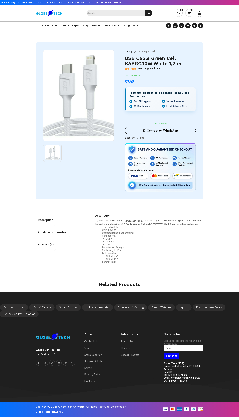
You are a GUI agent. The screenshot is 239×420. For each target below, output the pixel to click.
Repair (76, 25)
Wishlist (96, 25)
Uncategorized (146, 51)
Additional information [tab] (52, 232)
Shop (66, 25)
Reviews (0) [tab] (46, 244)
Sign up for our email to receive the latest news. (182, 342)
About (56, 25)
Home (45, 25)
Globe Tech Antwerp (71, 406)
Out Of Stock (132, 75)
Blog (86, 25)
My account (112, 25)
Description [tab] (45, 220)
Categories (129, 25)
